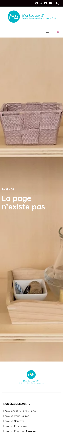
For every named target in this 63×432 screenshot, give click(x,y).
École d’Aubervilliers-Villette (19, 410)
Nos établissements (16, 403)
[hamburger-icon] (47, 32)
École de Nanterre (14, 421)
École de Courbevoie (15, 426)
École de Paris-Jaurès (16, 416)
